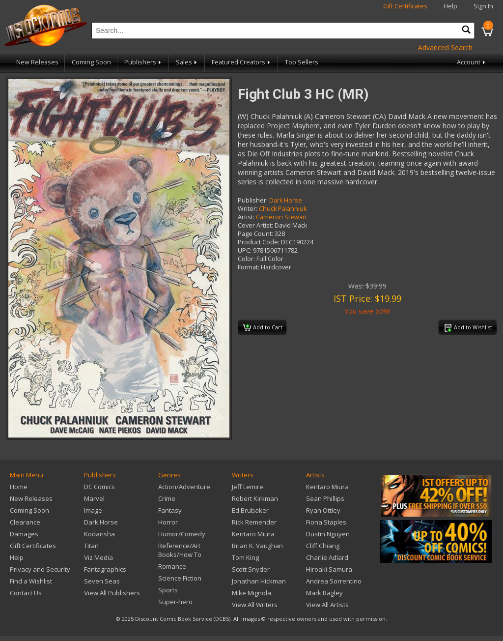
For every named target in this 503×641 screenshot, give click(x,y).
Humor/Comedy (181, 533)
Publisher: (253, 200)
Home (19, 486)
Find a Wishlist (31, 581)
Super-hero (175, 601)
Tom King (245, 557)
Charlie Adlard (327, 557)
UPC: (245, 250)
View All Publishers (112, 592)
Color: (246, 259)
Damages (24, 533)
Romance (172, 566)
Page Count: (255, 234)
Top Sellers (301, 62)
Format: (248, 267)
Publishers (143, 62)
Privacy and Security (40, 569)
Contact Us (26, 592)
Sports (168, 589)
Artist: (246, 217)
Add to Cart (262, 327)
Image (93, 510)
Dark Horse (285, 200)
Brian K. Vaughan (257, 545)
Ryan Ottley (323, 510)
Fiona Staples (326, 522)
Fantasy (170, 510)
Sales (187, 62)
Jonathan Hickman (259, 581)
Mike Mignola (251, 592)
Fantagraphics (105, 569)
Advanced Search (445, 47)
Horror (168, 522)
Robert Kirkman (255, 498)
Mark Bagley (324, 592)
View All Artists (327, 604)
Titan (91, 545)
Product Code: (258, 242)
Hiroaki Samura (329, 569)
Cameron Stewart (281, 217)
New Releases (37, 62)
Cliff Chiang (322, 545)
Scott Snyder (251, 569)
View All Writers (255, 604)
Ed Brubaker (250, 510)
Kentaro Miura (253, 533)
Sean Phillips (325, 498)
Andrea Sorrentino (334, 581)
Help (450, 6)
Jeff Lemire (247, 486)
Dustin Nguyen (328, 533)
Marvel (94, 498)
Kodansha (99, 533)
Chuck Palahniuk (283, 208)
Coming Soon (91, 62)
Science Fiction (179, 578)
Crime (166, 498)
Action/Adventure (184, 486)
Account (472, 62)
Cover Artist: (255, 225)
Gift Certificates (405, 6)
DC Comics (99, 486)
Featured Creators (242, 62)
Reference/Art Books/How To (179, 550)
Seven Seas (102, 581)
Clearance (25, 522)
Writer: (247, 208)
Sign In (483, 6)
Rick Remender (254, 522)
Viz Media (98, 557)
